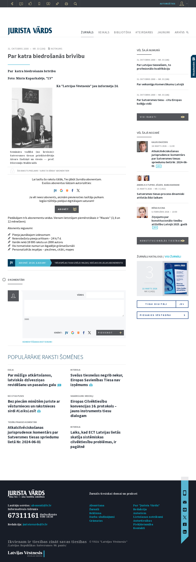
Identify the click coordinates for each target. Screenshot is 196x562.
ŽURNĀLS (87, 32)
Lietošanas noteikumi (148, 517)
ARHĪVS (180, 32)
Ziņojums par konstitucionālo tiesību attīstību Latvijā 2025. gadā (169, 220)
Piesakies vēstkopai (162, 315)
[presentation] (105, 323)
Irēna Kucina (158, 207)
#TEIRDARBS (144, 32)
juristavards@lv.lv (35, 524)
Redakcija (140, 509)
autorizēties (167, 3)
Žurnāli (94, 509)
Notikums (56, 48)
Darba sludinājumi (102, 517)
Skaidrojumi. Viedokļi (81, 396)
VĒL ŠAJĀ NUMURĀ (148, 50)
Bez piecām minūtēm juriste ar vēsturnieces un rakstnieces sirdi (34, 406)
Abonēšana (97, 505)
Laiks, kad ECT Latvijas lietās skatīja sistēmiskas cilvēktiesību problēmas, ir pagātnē (95, 439)
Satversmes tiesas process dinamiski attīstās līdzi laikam (160, 195)
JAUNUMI (163, 32)
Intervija (75, 369)
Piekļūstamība (143, 524)
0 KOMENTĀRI (16, 279)
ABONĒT (63, 209)
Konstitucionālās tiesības (162, 240)
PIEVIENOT (105, 332)
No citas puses (16, 396)
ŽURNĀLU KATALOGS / (159, 256)
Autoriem (139, 513)
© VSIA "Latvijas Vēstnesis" (108, 541)
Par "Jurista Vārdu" (146, 505)
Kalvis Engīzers (160, 142)
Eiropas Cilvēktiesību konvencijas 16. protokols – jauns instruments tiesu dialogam (93, 408)
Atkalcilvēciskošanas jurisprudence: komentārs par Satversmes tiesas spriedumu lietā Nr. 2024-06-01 (33, 434)
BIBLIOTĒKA (122, 32)
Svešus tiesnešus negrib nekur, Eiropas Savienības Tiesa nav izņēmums (96, 380)
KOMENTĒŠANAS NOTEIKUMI (37, 341)
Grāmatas (96, 520)
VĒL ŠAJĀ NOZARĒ (148, 132)
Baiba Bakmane (172, 184)
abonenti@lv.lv (41, 505)
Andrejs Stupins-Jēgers (150, 184)
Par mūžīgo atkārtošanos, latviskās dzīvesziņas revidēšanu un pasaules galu (32, 380)
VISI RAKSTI (162, 117)
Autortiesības (142, 520)
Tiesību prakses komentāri (22, 422)
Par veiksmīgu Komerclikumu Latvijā (160, 84)
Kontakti (139, 528)
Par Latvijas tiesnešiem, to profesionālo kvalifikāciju (154, 66)
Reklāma (95, 513)
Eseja (11, 369)
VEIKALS (104, 32)
